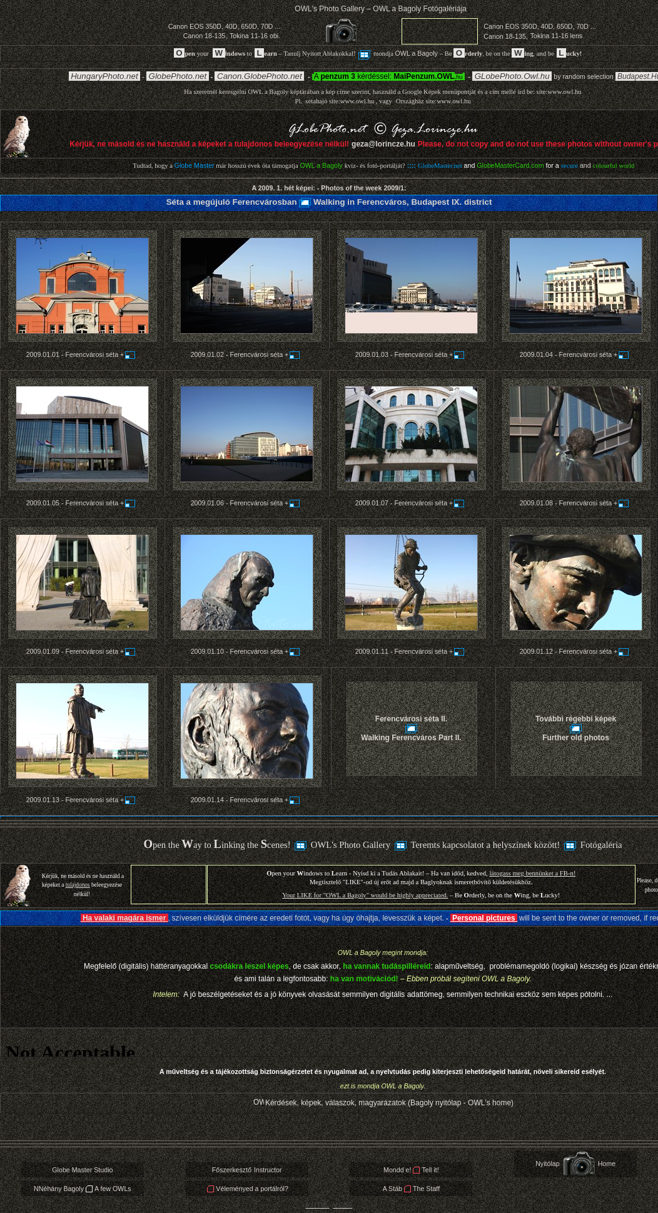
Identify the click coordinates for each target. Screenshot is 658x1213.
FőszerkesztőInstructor (247, 1170)
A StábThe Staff (411, 1188)
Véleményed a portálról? (247, 1188)
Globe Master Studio (82, 1170)
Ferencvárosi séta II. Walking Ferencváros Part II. (411, 728)
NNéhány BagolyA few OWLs (82, 1188)
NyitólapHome (575, 1163)
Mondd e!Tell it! (411, 1170)
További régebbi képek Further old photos (575, 728)
